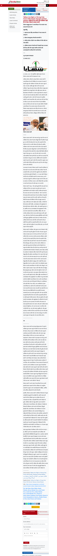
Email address (26, 521)
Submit (26, 542)
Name (24, 516)
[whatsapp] (27, 14)
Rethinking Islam (13, 12)
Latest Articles (13, 15)
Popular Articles (13, 23)
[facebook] (24, 14)
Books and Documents (12, 26)
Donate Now (35, 507)
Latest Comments (14, 20)
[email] (37, 14)
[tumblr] (39, 14)
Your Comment (27, 527)
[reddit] (35, 14)
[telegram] (33, 14)
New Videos (12, 17)
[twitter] (29, 14)
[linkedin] (31, 14)
